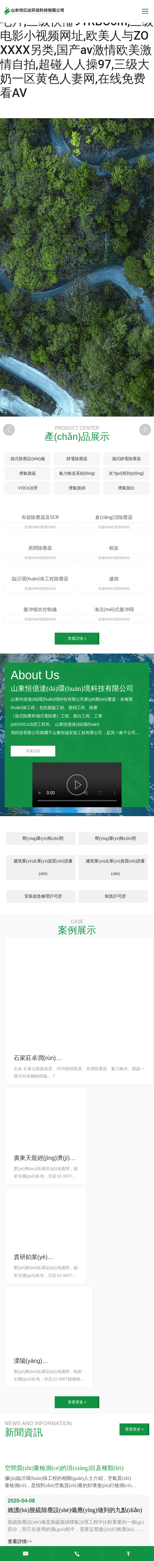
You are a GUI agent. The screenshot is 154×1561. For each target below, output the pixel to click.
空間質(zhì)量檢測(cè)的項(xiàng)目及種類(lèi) (64, 1468)
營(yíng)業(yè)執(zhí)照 (43, 838)
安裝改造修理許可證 (43, 896)
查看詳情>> (20, 1541)
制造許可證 (115, 896)
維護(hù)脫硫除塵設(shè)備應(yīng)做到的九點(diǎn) (75, 1510)
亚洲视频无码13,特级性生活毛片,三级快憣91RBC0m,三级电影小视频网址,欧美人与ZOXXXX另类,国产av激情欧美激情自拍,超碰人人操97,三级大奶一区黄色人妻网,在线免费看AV (77, 50)
